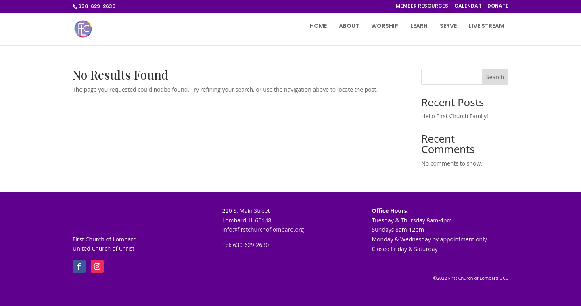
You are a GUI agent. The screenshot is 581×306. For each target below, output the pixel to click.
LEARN (419, 26)
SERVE (448, 26)
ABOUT (349, 26)
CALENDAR (467, 6)
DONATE (497, 6)
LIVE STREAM (486, 26)
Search (495, 77)
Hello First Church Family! (454, 116)
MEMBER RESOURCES (422, 6)
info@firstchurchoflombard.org (263, 229)
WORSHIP (384, 26)
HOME (318, 26)
